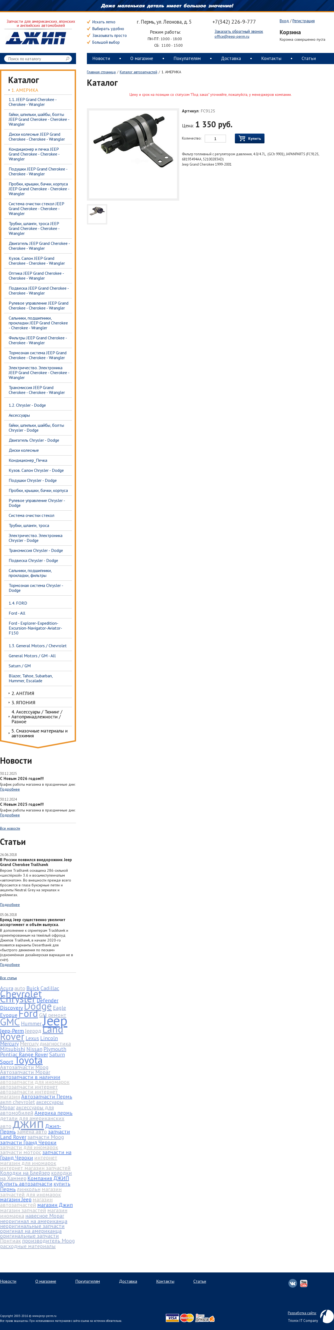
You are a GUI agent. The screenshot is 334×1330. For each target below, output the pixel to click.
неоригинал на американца (33, 1221)
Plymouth (54, 1049)
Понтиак (10, 1240)
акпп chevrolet (17, 1101)
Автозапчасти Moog (24, 1067)
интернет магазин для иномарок (28, 1160)
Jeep (55, 1020)
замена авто (32, 1131)
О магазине (141, 58)
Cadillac (49, 988)
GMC (10, 1021)
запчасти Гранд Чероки (28, 1142)
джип (28, 1123)
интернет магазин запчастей (35, 1167)
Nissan (34, 1049)
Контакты (271, 58)
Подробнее (10, 789)
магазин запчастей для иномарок (31, 1192)
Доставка (231, 58)
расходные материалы (28, 1246)
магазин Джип (55, 1204)
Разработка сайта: (302, 1313)
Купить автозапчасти (26, 1183)
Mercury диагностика (45, 1043)
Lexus (32, 1038)
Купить (249, 138)
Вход (284, 20)
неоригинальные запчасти (32, 1226)
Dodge (38, 1005)
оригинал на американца (31, 1230)
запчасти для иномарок (29, 1147)
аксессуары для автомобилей (27, 1110)
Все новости (10, 828)
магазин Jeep (15, 1199)
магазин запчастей (23, 1210)
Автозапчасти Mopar (25, 1072)
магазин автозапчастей (26, 1202)
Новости (101, 58)
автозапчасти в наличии (30, 1077)
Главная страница (101, 71)
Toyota (28, 1059)
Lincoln (49, 1038)
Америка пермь (53, 1112)
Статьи (309, 58)
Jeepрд (33, 1030)
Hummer (31, 1023)
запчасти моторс (20, 1152)
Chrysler (18, 998)
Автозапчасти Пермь (46, 1096)
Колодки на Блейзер (25, 1172)
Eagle (59, 1007)
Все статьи (8, 977)
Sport (6, 1061)
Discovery (11, 1007)
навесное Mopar (44, 1215)
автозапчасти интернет (29, 1086)
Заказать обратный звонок (239, 31)
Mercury (9, 1043)
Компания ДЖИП (48, 1178)
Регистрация (303, 20)
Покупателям (187, 58)
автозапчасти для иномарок (35, 1081)
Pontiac (9, 1054)
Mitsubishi (12, 1049)
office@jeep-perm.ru (232, 36)
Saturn (57, 1054)
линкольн (28, 1189)
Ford (28, 1013)
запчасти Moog (45, 1137)
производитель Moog (48, 1240)
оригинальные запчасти (29, 1235)
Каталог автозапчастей (138, 71)
